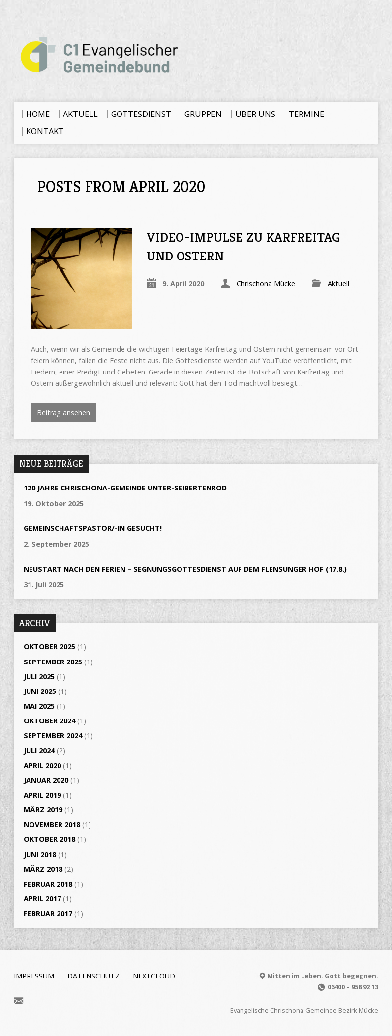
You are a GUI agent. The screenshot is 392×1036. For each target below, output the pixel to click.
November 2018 (52, 824)
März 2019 (43, 809)
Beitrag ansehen (63, 412)
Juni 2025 (40, 691)
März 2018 (43, 869)
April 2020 (42, 765)
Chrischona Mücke (266, 283)
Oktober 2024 (49, 720)
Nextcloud (154, 975)
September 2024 (53, 735)
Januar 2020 (46, 780)
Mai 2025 (39, 706)
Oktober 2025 (49, 646)
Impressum (34, 975)
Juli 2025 (39, 676)
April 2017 (42, 898)
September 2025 (53, 661)
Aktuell (338, 283)
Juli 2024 (39, 750)
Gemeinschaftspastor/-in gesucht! (93, 528)
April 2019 (42, 795)
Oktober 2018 (49, 839)
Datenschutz (93, 975)
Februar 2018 (48, 884)
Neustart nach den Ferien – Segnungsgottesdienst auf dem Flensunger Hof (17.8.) (185, 569)
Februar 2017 (48, 913)
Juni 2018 (40, 854)
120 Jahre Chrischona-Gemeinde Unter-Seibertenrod (125, 487)
